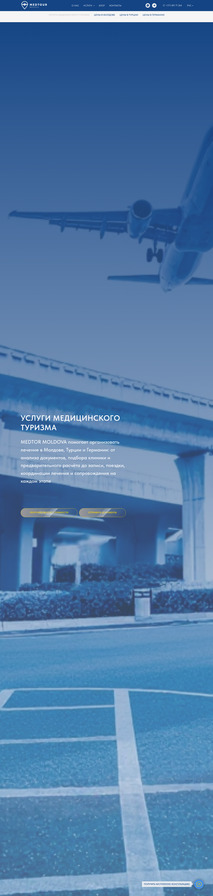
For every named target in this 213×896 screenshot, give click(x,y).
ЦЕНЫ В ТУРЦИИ (129, 14)
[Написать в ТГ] (154, 5)
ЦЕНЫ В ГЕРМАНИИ (153, 14)
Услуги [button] (88, 5)
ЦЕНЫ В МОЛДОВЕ (104, 14)
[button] (49, 512)
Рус (189, 5)
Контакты (115, 5)
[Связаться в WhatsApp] (148, 5)
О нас (75, 5)
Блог (102, 5)
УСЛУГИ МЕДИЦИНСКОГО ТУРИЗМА (69, 14)
